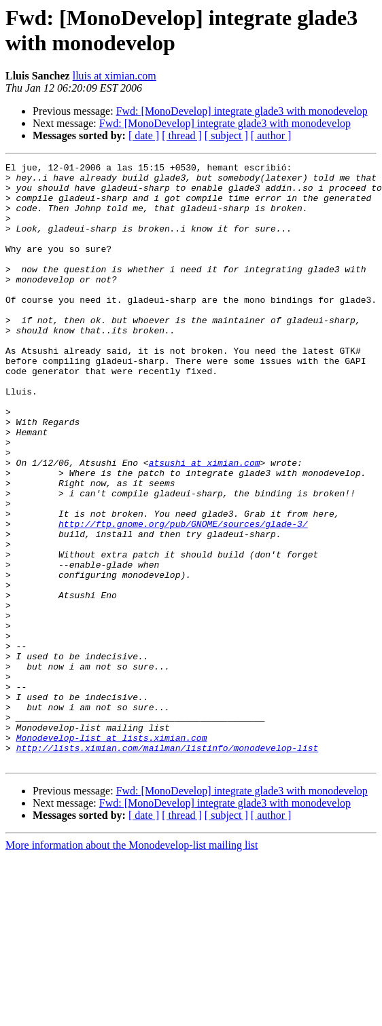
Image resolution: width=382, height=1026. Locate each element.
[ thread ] (182, 135)
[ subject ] (226, 135)
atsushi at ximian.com (204, 523)
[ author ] (271, 135)
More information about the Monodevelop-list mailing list (131, 965)
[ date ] (143, 135)
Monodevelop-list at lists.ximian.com (111, 853)
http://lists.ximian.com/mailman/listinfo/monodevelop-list (167, 866)
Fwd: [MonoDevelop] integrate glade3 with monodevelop (242, 111)
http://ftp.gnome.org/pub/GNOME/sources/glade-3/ (183, 597)
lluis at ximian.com (114, 75)
